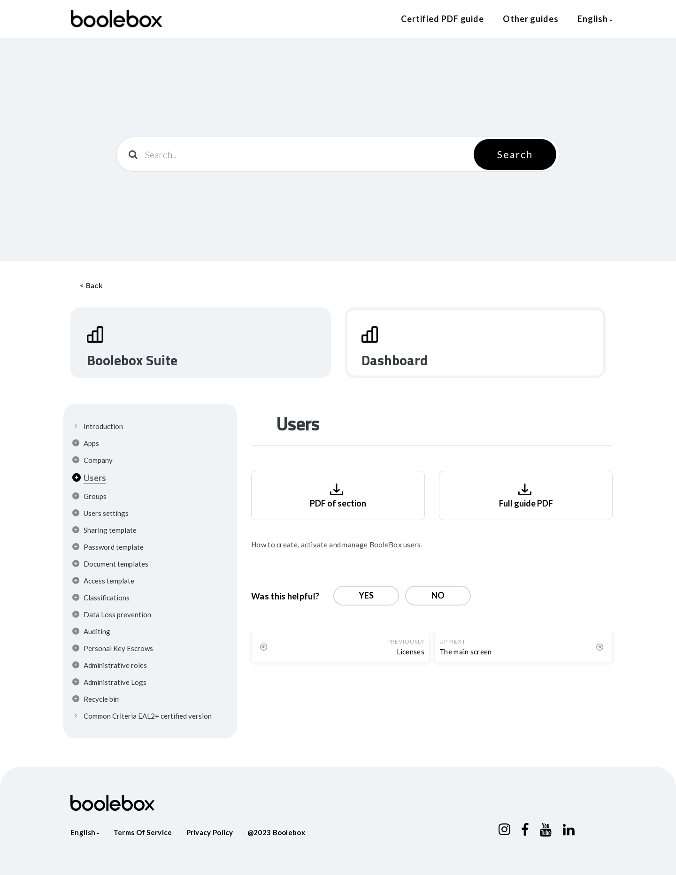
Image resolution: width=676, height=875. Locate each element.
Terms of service (143, 832)
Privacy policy (209, 832)
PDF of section (338, 494)
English (595, 19)
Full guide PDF (526, 494)
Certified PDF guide (442, 19)
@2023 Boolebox (276, 832)
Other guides (531, 19)
